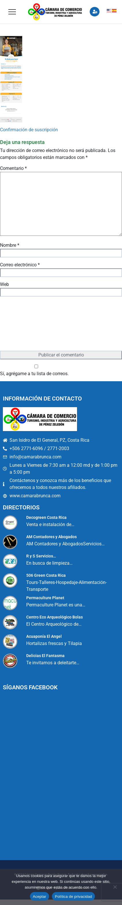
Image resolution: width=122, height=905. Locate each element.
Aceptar (39, 896)
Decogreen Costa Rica (46, 517)
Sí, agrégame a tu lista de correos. (36, 370)
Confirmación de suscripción (29, 129)
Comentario (13, 168)
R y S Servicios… (41, 556)
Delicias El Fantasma (45, 655)
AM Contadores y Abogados (51, 536)
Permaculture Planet (45, 597)
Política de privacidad (73, 896)
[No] (115, 887)
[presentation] (23, 324)
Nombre (9, 245)
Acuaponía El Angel (44, 636)
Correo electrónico (20, 264)
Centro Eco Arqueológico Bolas (54, 617)
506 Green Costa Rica (46, 575)
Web (4, 284)
